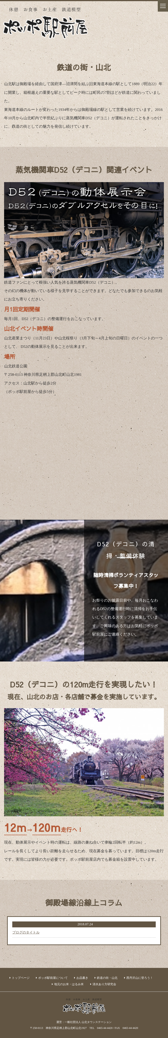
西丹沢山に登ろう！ (139, 977)
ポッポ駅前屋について (53, 977)
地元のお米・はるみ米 (69, 984)
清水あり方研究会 (104, 984)
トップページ (21, 977)
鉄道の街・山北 (107, 977)
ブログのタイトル (26, 932)
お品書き (82, 977)
